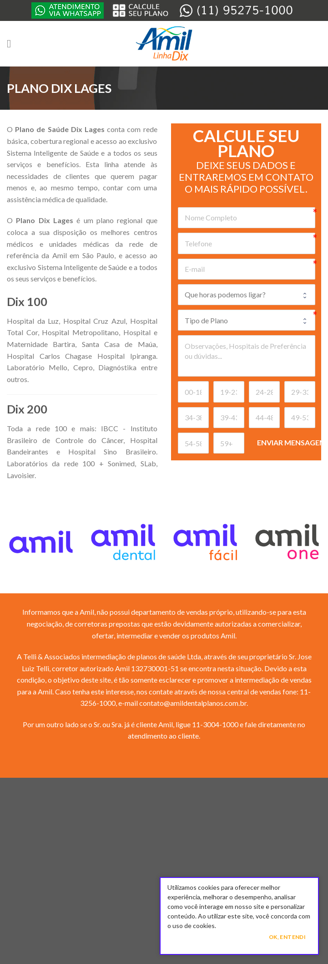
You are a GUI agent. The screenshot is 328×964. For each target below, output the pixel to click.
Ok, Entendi (287, 936)
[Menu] (12, 43)
